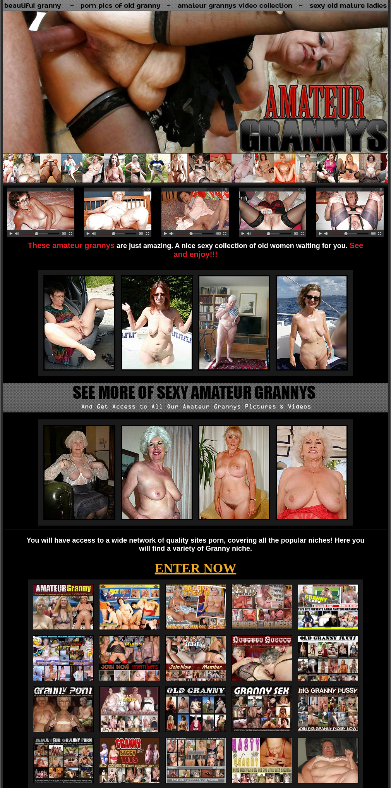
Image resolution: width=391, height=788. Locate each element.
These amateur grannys (71, 245)
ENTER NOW (196, 568)
